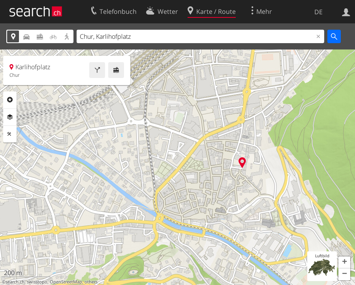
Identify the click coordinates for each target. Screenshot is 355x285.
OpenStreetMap (66, 282)
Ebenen (10, 117)
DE (318, 12)
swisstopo (37, 282)
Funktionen (10, 134)
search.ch (15, 282)
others (91, 282)
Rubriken (10, 99)
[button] (344, 262)
